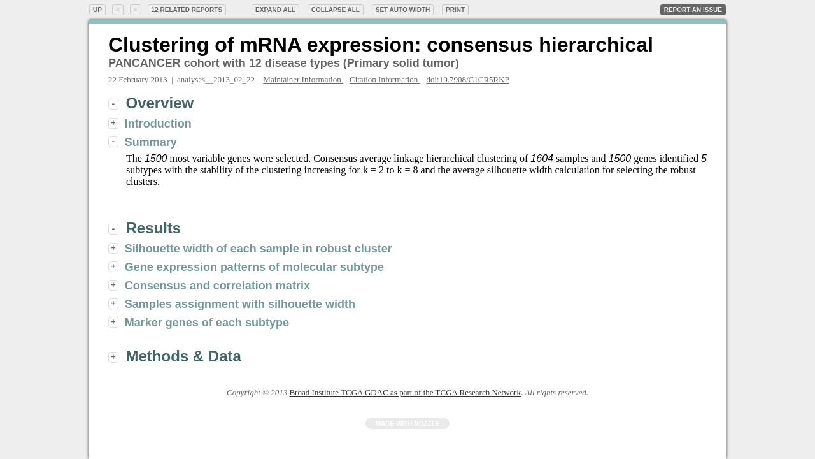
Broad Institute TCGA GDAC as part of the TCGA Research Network (404, 392)
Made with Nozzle (408, 423)
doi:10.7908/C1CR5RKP (467, 79)
